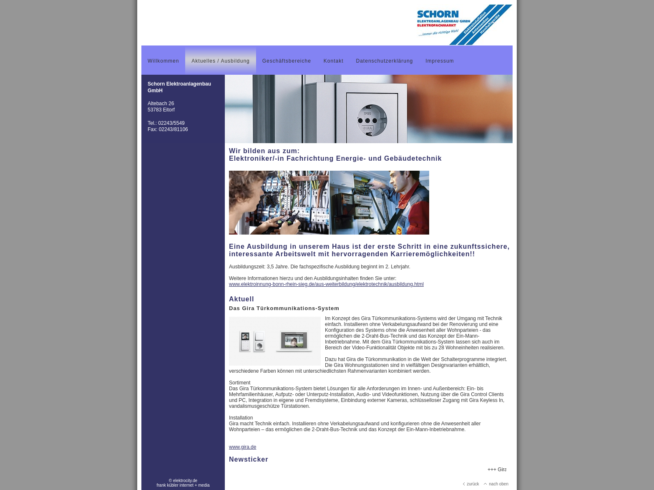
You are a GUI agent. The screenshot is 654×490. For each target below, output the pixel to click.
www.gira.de (242, 447)
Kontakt (334, 61)
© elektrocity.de (183, 480)
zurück (471, 484)
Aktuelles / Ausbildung (220, 61)
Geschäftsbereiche (286, 61)
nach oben (496, 484)
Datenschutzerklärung (384, 61)
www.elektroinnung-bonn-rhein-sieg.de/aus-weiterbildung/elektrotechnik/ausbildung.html (326, 284)
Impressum (439, 61)
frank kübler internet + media (182, 485)
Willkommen (163, 61)
